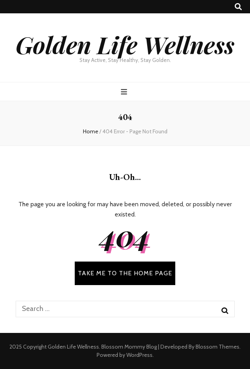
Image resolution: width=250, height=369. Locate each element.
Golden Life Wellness (125, 44)
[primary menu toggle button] (125, 92)
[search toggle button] (238, 7)
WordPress (139, 354)
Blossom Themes (217, 346)
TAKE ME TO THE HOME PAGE (125, 273)
